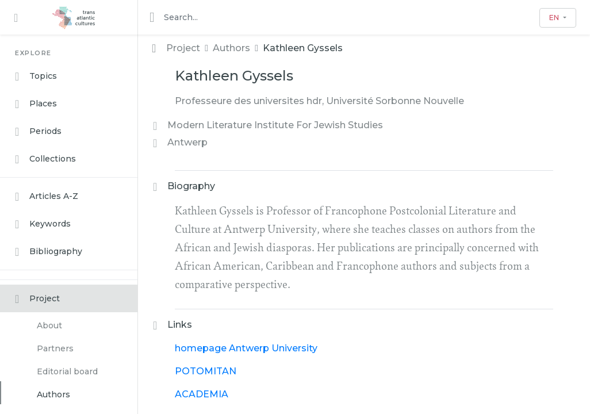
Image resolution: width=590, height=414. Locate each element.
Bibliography (48, 252)
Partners (55, 348)
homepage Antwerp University (246, 348)
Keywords (43, 224)
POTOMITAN (205, 371)
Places (36, 104)
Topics (36, 76)
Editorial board (67, 371)
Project (37, 299)
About (49, 325)
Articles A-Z (46, 197)
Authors (53, 394)
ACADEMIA (201, 394)
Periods (38, 132)
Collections (45, 159)
